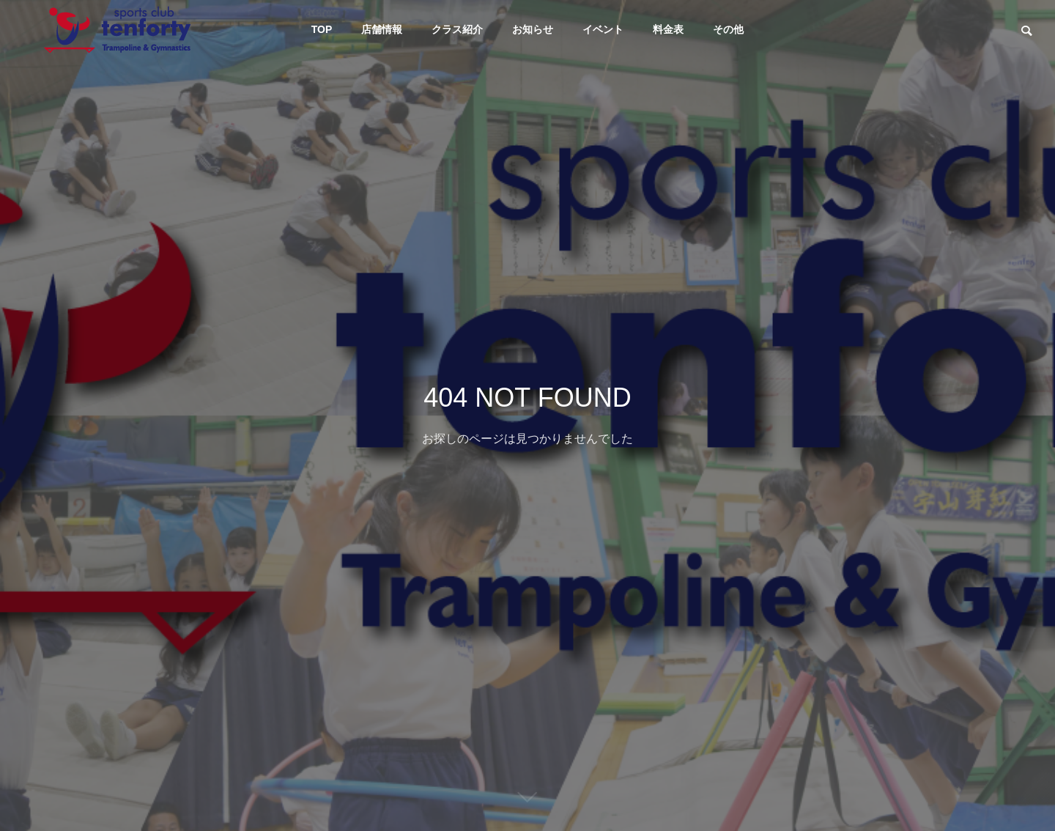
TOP (322, 29)
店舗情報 (381, 29)
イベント (602, 29)
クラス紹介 (457, 29)
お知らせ (532, 29)
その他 (728, 29)
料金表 (668, 29)
